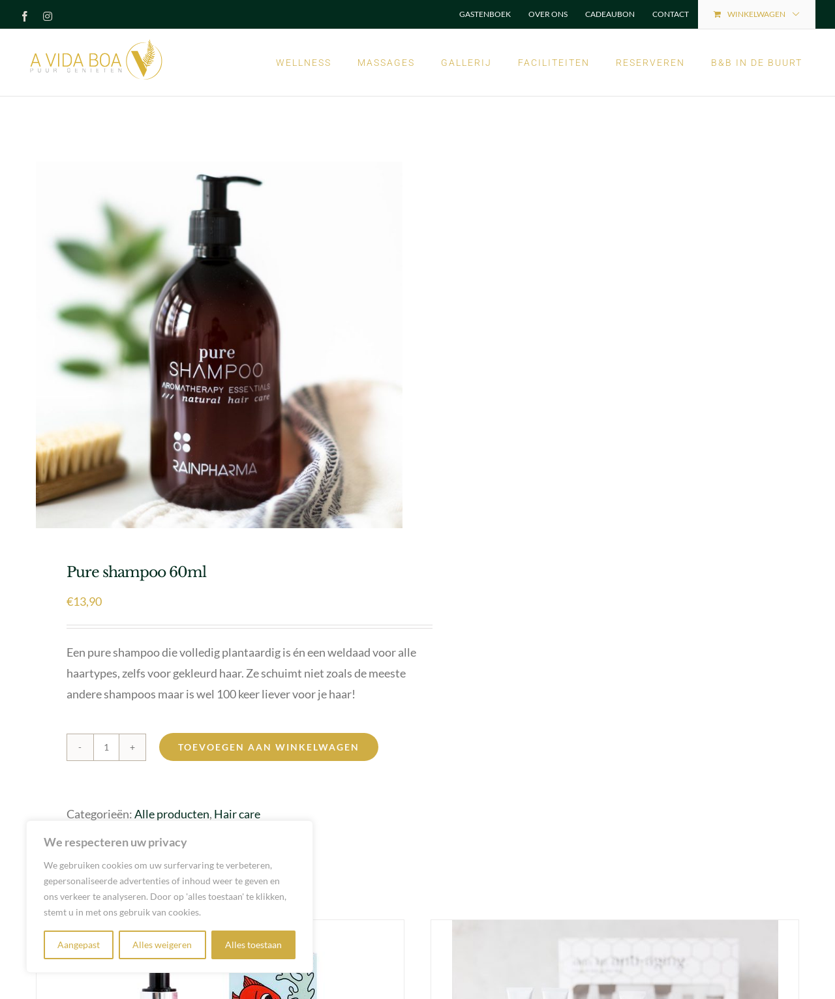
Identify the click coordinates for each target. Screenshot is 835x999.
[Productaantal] (106, 747)
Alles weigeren (162, 944)
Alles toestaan (253, 944)
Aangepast (78, 944)
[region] (169, 896)
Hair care (237, 814)
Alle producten (171, 814)
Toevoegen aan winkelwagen (268, 747)
